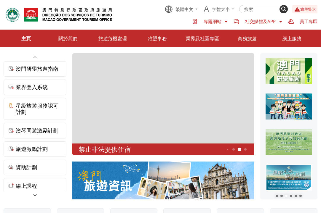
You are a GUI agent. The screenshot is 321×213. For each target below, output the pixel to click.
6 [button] (245, 150)
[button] (277, 196)
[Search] (284, 9)
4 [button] (233, 150)
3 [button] (227, 149)
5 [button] (239, 149)
